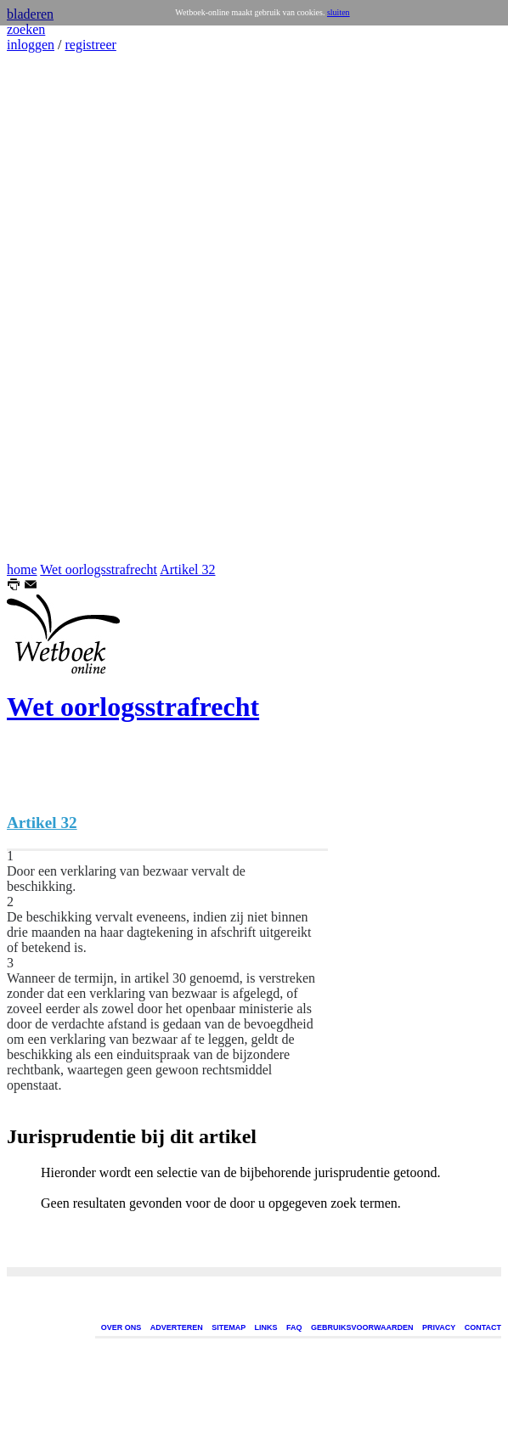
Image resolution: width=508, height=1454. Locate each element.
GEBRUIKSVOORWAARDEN (362, 1327)
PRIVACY (438, 1327)
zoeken (26, 29)
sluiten (338, 12)
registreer (90, 44)
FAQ (294, 1327)
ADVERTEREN (176, 1327)
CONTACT (483, 1327)
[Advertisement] (58, 307)
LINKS (266, 1327)
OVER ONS (121, 1327)
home (22, 569)
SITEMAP (229, 1327)
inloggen (30, 44)
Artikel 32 (187, 569)
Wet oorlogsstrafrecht (98, 569)
